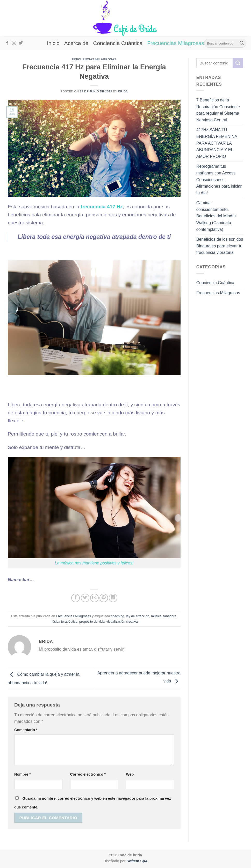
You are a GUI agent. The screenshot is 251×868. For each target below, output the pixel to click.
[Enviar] (241, 43)
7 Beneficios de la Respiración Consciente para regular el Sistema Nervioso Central (218, 110)
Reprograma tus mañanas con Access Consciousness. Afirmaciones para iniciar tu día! (219, 179)
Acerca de (76, 43)
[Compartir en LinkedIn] (113, 598)
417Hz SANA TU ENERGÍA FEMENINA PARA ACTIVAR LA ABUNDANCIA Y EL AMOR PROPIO (216, 143)
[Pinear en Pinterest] (103, 598)
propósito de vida (91, 621)
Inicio (53, 43)
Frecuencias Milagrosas (175, 43)
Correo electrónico (88, 774)
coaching (117, 616)
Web (130, 774)
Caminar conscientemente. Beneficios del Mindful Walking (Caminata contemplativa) (216, 216)
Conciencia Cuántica (117, 43)
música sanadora (163, 616)
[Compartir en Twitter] (85, 598)
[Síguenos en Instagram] (14, 43)
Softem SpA (137, 861)
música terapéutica (63, 621)
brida (123, 91)
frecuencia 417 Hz (102, 206)
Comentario (26, 730)
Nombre (22, 774)
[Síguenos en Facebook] (7, 43)
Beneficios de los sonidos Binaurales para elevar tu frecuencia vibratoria (219, 246)
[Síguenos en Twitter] (21, 43)
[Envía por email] (94, 598)
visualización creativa (122, 621)
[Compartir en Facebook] (75, 598)
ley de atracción (137, 616)
